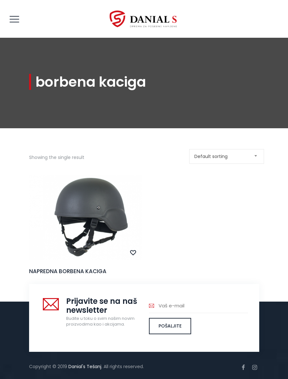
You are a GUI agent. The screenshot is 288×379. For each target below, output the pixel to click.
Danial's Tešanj (84, 366)
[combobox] (226, 156)
